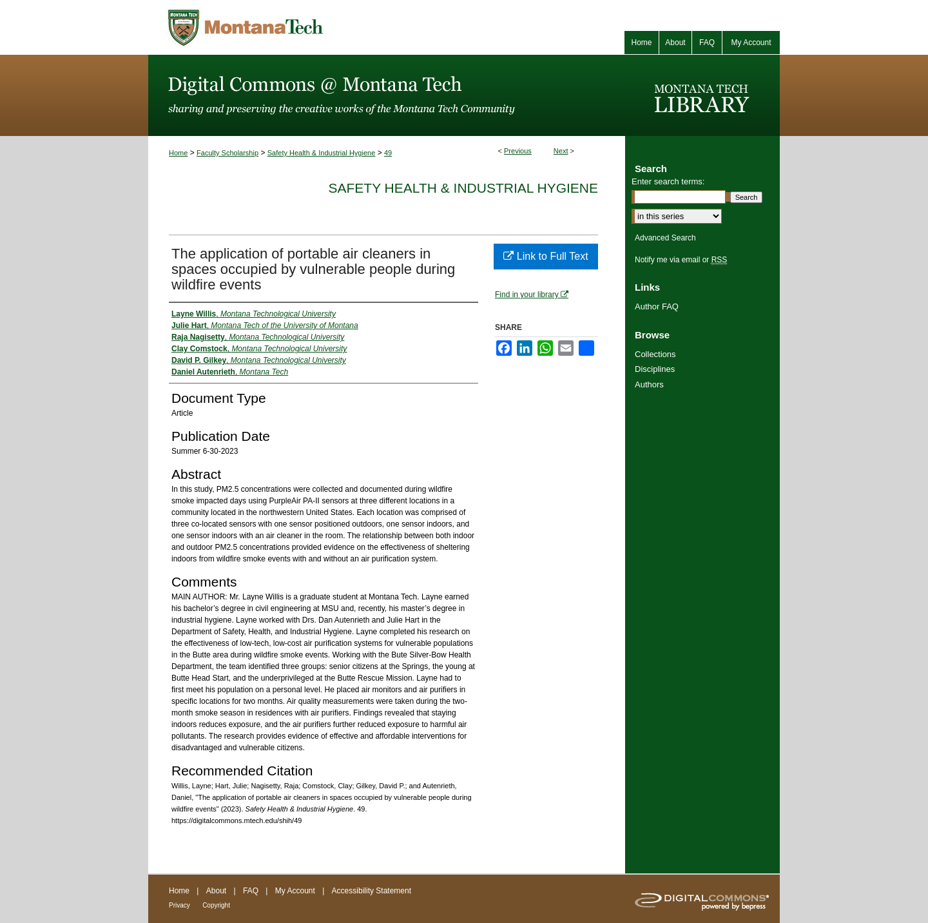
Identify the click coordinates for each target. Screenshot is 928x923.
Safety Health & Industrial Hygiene (321, 153)
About (216, 890)
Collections (655, 354)
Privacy (179, 905)
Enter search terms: (668, 181)
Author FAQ (657, 306)
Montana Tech (303, 27)
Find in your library (531, 294)
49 (388, 153)
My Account (295, 890)
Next (561, 151)
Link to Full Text (545, 256)
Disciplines (655, 369)
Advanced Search (665, 237)
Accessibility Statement (371, 890)
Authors (649, 384)
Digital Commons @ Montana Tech (386, 95)
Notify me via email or (681, 259)
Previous (518, 151)
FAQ (250, 890)
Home (178, 153)
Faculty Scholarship (227, 153)
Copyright (216, 905)
